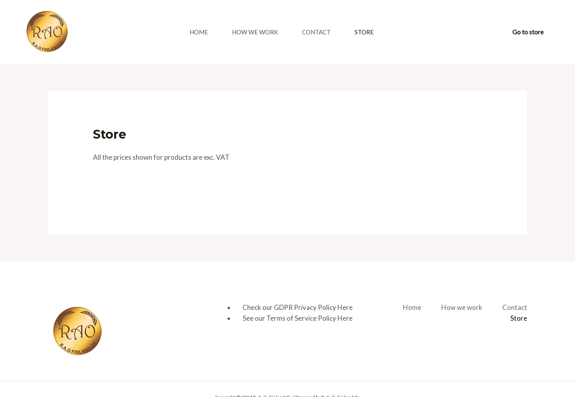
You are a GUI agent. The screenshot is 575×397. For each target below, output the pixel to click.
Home (199, 32)
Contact (316, 32)
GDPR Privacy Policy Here (313, 307)
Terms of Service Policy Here (309, 318)
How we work (255, 32)
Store (364, 32)
